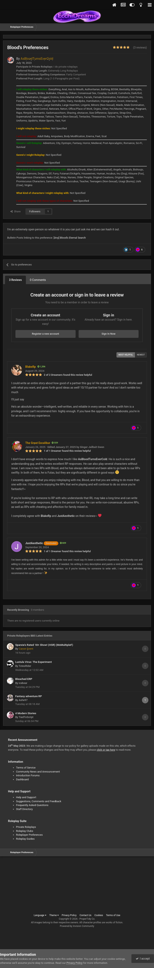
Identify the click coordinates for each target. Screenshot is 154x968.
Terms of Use (113, 915)
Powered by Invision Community (77, 926)
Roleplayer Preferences (29, 834)
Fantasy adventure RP (28, 696)
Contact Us (85, 915)
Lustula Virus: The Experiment (33, 661)
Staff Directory (24, 809)
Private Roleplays (26, 826)
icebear (23, 682)
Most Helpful (126, 355)
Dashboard (22, 779)
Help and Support (26, 797)
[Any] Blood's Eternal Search (70, 237)
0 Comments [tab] (38, 279)
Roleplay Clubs (24, 830)
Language (40, 915)
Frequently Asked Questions (32, 805)
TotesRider (25, 665)
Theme (54, 915)
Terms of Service (25, 767)
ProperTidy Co (87, 918)
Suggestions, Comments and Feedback (38, 801)
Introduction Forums (28, 775)
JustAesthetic (41, 543)
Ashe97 (23, 700)
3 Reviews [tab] (15, 279)
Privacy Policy (69, 915)
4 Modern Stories (25, 713)
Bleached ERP (23, 678)
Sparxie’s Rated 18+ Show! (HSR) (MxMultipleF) (44, 644)
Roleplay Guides (25, 838)
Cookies (98, 915)
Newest (141, 355)
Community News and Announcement (38, 771)
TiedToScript (26, 717)
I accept (143, 958)
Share (15, 211)
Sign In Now (109, 333)
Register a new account (45, 333)
